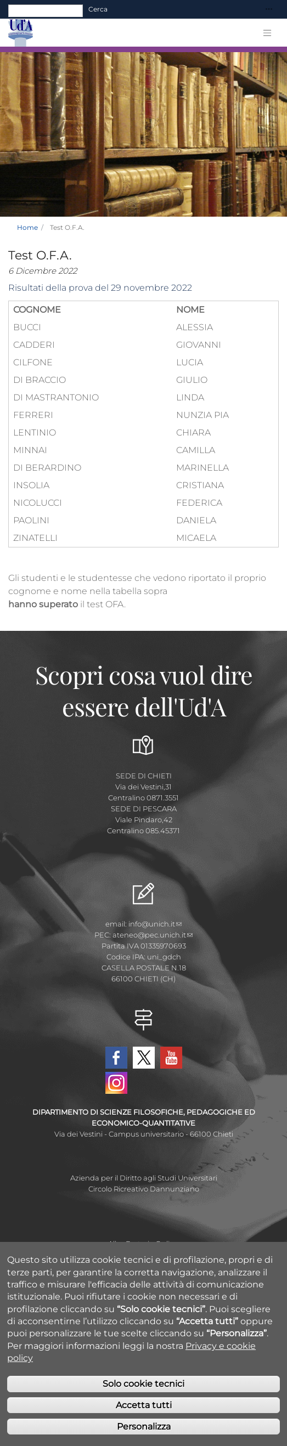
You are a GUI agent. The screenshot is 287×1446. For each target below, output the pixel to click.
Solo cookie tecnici (143, 1384)
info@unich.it (155, 923)
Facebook (116, 1057)
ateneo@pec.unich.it (152, 934)
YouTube (171, 1057)
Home (27, 227)
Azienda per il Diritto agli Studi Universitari (143, 1177)
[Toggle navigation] (269, 9)
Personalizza (144, 1426)
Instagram (116, 1082)
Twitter (143, 1057)
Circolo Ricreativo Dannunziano (143, 1188)
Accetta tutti (144, 1405)
